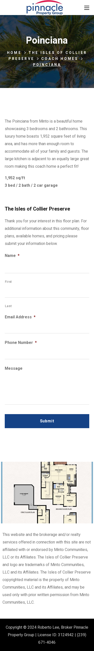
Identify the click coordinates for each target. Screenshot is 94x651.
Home (14, 52)
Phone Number (21, 342)
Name (12, 255)
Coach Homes (59, 58)
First (8, 281)
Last (8, 306)
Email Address (20, 317)
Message (13, 368)
